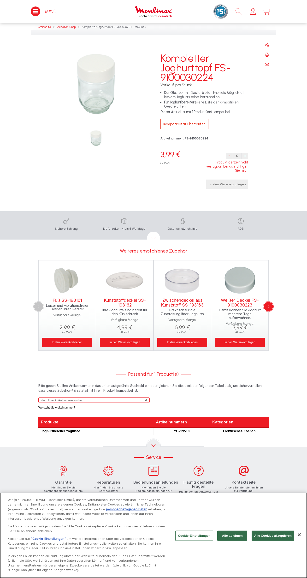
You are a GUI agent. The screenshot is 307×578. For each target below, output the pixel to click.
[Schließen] (299, 536)
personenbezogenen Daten (126, 510)
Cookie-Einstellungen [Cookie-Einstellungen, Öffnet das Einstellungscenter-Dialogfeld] (194, 536)
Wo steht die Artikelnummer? (56, 407)
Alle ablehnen (232, 536)
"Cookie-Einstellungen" (48, 540)
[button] (253, 11)
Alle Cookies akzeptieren (273, 536)
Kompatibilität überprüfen (184, 124)
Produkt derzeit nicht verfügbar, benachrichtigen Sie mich (227, 166)
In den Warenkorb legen (228, 184)
